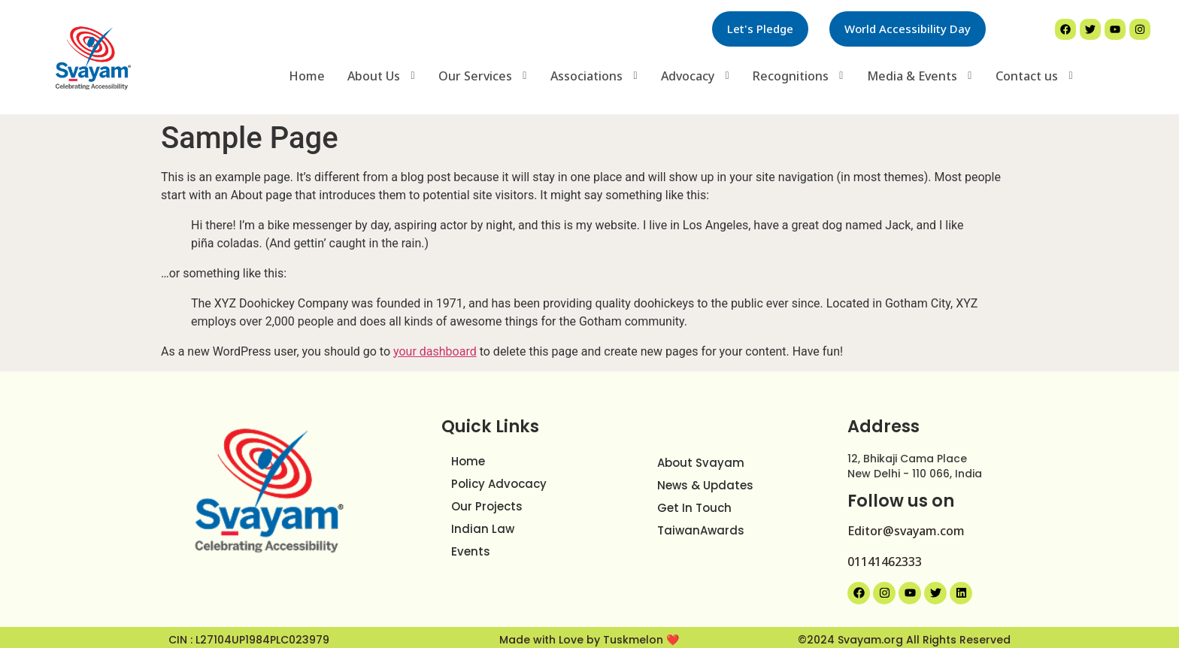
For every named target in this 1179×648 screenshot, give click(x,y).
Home (468, 456)
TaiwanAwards (700, 525)
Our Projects (487, 501)
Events (470, 546)
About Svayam (700, 457)
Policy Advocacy (499, 478)
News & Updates (705, 480)
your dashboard (435, 346)
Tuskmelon (634, 635)
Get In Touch (694, 502)
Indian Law (482, 523)
